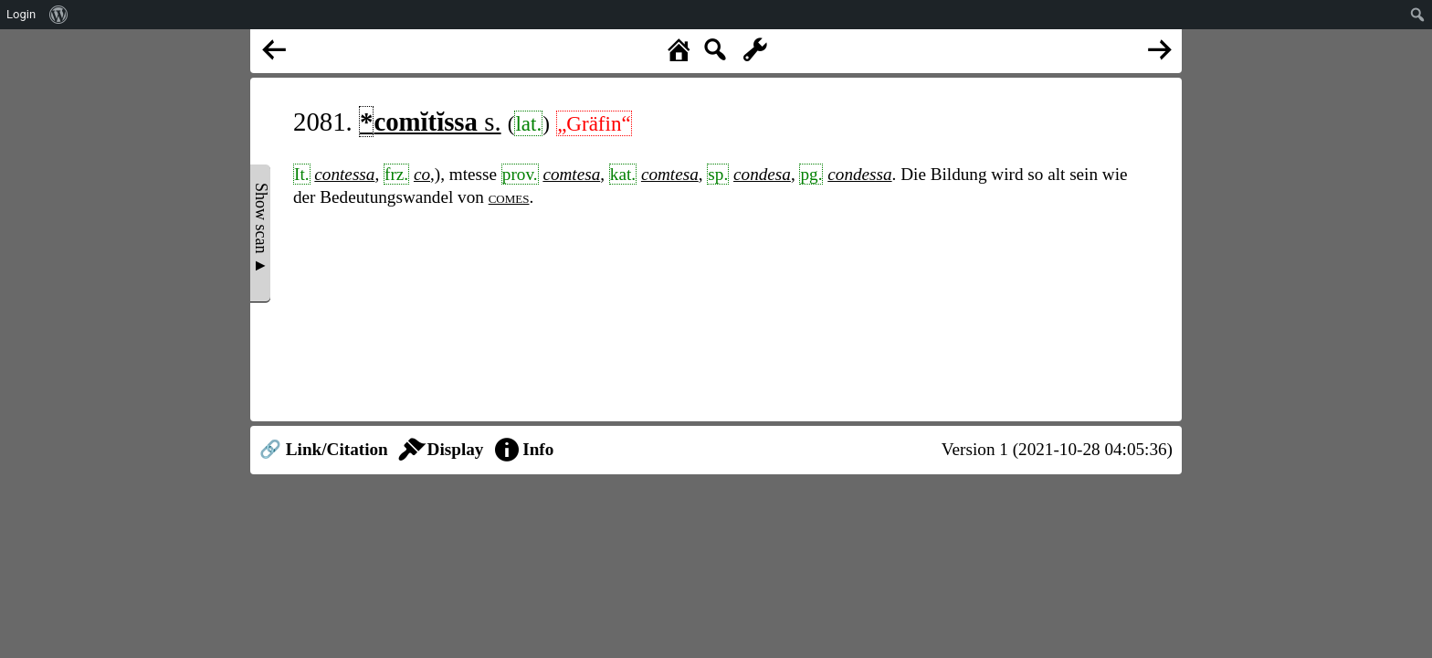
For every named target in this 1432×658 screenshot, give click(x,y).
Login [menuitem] (21, 14)
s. (430, 121)
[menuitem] (59, 14)
